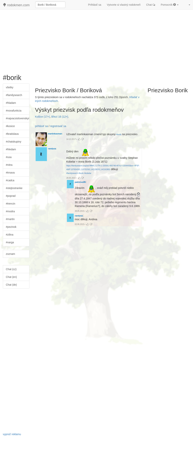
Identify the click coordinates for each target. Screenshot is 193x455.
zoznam (10, 253)
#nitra (9, 164)
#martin (10, 219)
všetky (9, 87)
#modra (10, 211)
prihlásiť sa (41, 126)
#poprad (10, 195)
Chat (150, 4)
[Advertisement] (96, 39)
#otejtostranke (14, 188)
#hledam (11, 149)
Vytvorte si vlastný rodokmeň (123, 4)
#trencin (10, 203)
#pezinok (11, 226)
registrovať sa (58, 126)
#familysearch (14, 95)
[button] (187, 4)
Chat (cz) (11, 269)
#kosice (10, 126)
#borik (118, 134)
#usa (8, 157)
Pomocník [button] (169, 4)
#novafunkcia (13, 110)
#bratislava (12, 133)
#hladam (11, 102)
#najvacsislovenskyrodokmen (17, 118)
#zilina (9, 234)
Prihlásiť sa (94, 4)
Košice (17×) (42, 116)
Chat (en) (11, 276)
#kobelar (87, 173)
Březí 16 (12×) (59, 116)
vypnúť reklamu (12, 434)
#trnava (10, 172)
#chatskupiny (13, 141)
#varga (10, 242)
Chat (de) (11, 284)
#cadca (10, 180)
